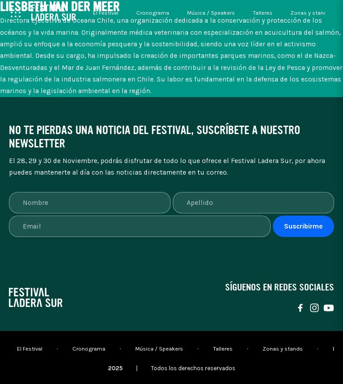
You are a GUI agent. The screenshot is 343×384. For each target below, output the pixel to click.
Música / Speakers (211, 12)
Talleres (262, 12)
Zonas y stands (310, 12)
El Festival (105, 12)
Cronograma (152, 12)
